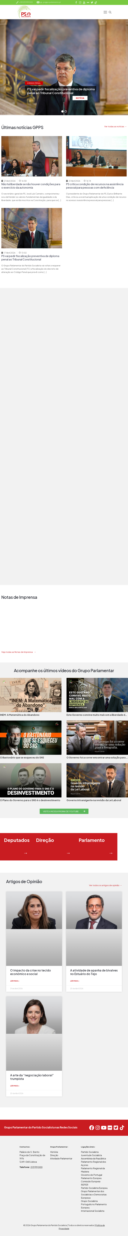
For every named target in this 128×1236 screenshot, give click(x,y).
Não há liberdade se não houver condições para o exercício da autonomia (30, 185)
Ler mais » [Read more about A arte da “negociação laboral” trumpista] (14, 1086)
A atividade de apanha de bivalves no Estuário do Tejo (94, 972)
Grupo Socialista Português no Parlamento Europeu (94, 1204)
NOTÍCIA (80, 98)
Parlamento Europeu (91, 1178)
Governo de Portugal (91, 1174)
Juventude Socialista (91, 1155)
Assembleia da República (93, 1158)
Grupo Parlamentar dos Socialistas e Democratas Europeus (94, 1194)
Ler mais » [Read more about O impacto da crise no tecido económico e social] (14, 981)
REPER (84, 1184)
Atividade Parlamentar (61, 1158)
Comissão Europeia (90, 1181)
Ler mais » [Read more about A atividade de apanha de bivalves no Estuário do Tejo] (74, 981)
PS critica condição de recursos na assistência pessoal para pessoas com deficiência (95, 185)
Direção (54, 1155)
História (54, 1151)
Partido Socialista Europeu (94, 1187)
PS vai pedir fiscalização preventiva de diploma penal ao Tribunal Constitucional (30, 257)
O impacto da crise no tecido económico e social (30, 972)
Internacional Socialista (92, 1210)
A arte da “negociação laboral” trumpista (32, 1077)
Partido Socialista (90, 1151)
